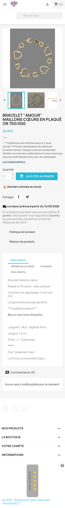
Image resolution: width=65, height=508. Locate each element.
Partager (18, 196)
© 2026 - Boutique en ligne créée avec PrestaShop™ (26, 501)
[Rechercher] (39, 15)
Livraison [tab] (46, 266)
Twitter (15, 408)
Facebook (5, 408)
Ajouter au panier (37, 176)
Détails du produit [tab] (22, 266)
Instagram (25, 408)
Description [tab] (18, 260)
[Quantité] (7, 176)
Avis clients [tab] (18, 272)
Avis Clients (29, 480)
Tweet (27, 196)
